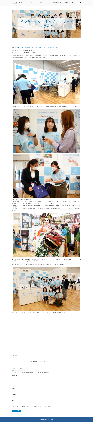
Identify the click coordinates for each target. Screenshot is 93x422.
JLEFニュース (43, 2)
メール (14, 394)
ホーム (37, 2)
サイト (13, 400)
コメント (14, 375)
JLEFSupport (17, 47)
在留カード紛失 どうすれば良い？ (38, 361)
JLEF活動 (44, 47)
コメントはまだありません (52, 47)
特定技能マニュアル (57, 2)
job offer (72, 2)
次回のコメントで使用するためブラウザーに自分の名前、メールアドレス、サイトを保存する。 (33, 406)
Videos (49, 2)
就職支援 (66, 2)
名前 (13, 388)
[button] (33, 3)
